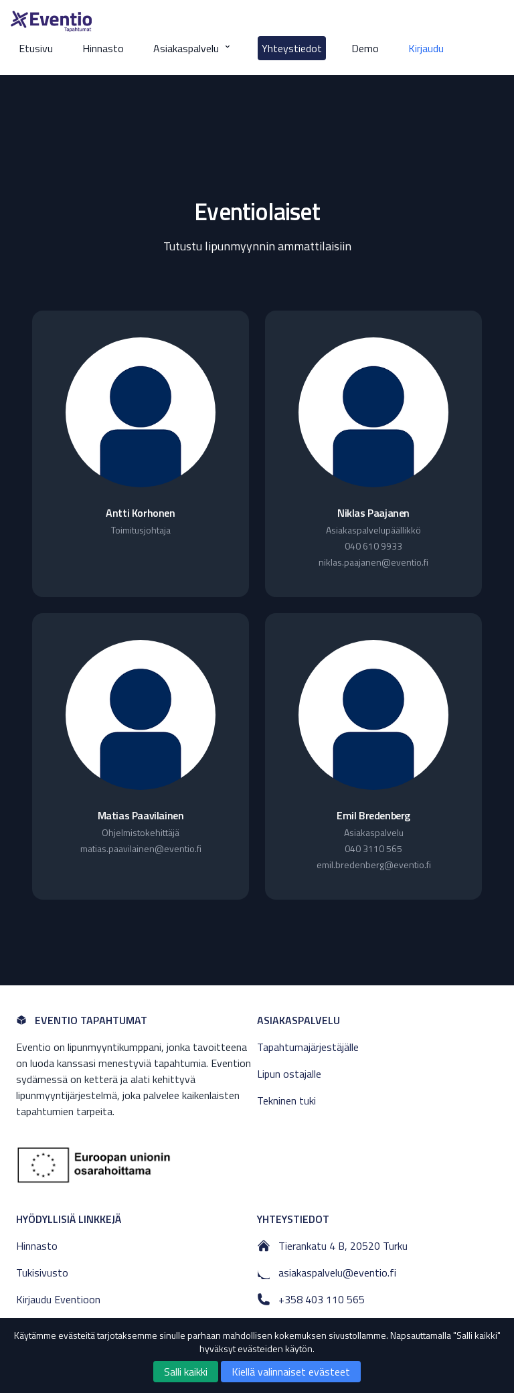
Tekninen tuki (286, 1100)
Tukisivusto (42, 1272)
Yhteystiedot (292, 48)
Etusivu (36, 48)
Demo (365, 48)
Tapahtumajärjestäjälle (308, 1047)
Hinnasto (103, 48)
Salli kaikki (185, 1372)
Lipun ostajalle (289, 1074)
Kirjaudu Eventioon (58, 1299)
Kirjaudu (426, 48)
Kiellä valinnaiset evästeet (291, 1372)
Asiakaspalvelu (192, 48)
